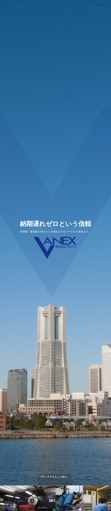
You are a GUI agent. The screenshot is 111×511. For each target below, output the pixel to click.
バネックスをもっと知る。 (54, 477)
